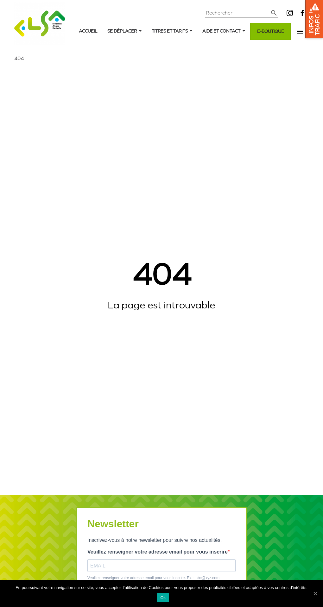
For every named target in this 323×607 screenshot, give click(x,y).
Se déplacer (122, 31)
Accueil (88, 31)
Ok (163, 597)
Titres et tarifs (170, 31)
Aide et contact (221, 31)
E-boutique (270, 31)
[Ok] (315, 593)
